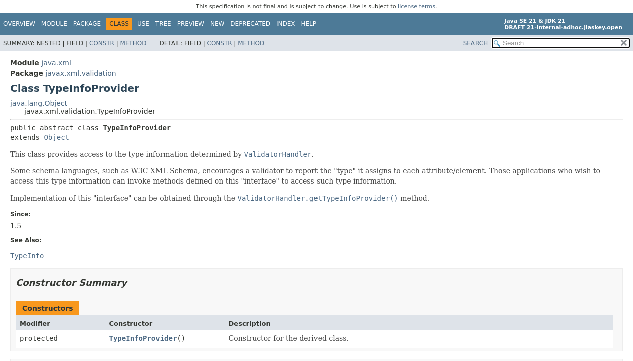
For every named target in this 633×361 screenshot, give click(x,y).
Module (54, 23)
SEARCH (475, 43)
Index (285, 23)
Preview (190, 23)
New (217, 23)
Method (133, 43)
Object (56, 137)
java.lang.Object (38, 103)
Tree (163, 23)
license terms (416, 6)
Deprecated (250, 23)
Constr (101, 43)
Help (309, 23)
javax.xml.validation (80, 73)
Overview (19, 23)
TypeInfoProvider (143, 338)
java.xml (56, 63)
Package (87, 23)
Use (143, 23)
